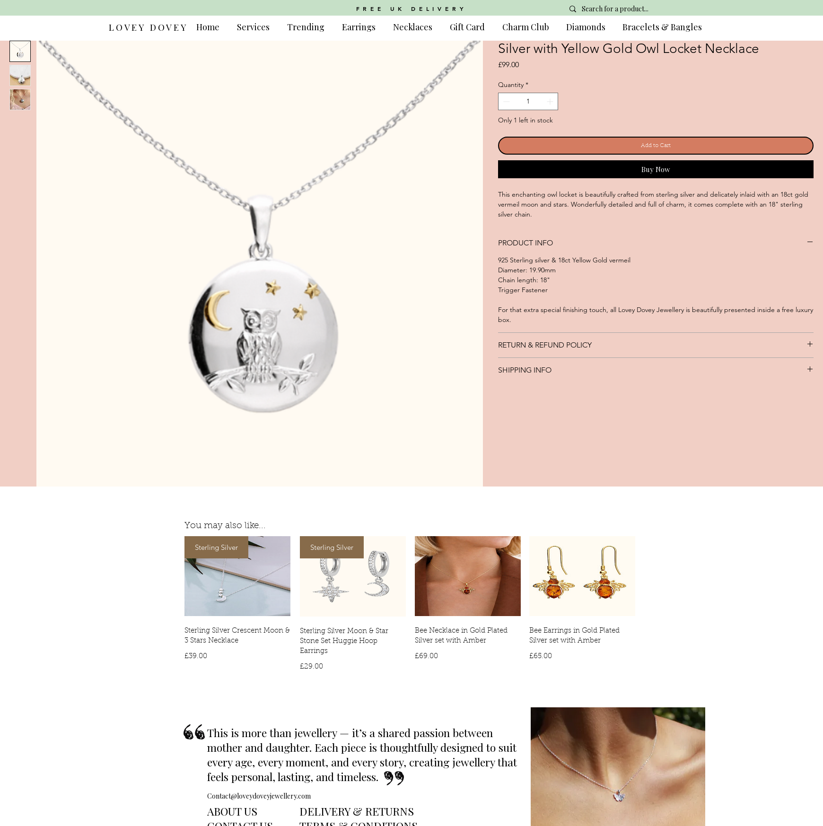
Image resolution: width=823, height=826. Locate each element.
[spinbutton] (528, 101)
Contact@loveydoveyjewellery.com (259, 795)
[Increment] (551, 101)
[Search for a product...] (632, 9)
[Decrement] (505, 101)
